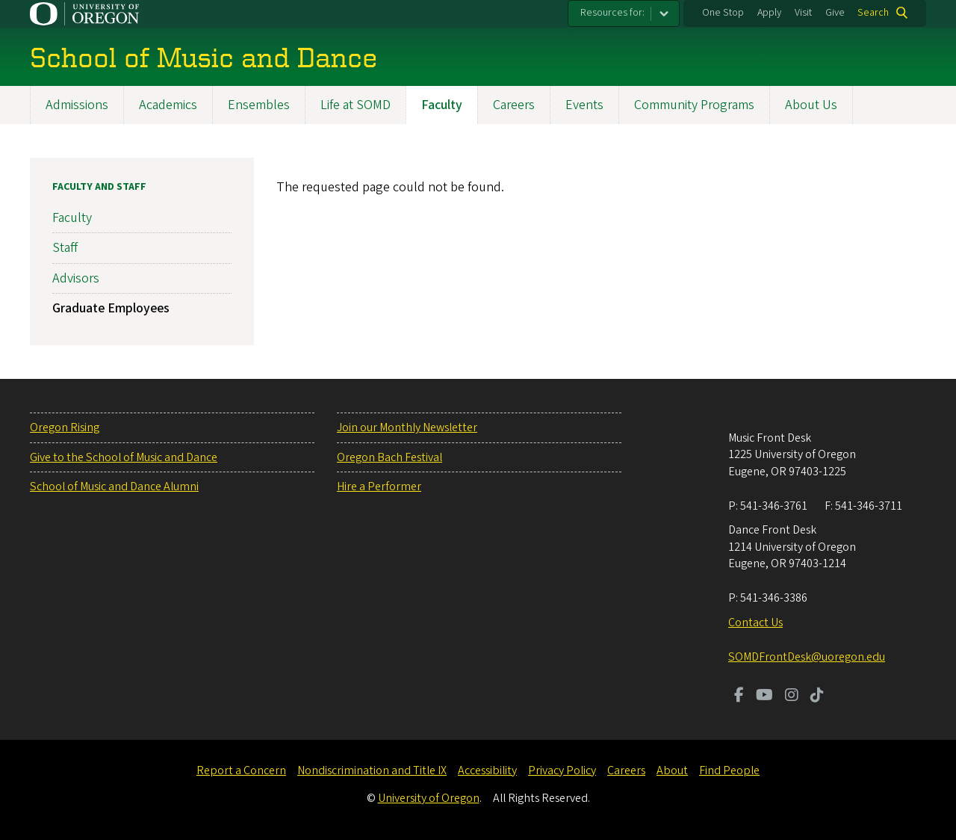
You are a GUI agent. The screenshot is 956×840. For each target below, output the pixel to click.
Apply (769, 12)
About (672, 770)
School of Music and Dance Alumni (114, 486)
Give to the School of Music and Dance (123, 457)
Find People (729, 770)
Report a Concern (241, 770)
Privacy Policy (562, 770)
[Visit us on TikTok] (817, 696)
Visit (803, 12)
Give (835, 12)
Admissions (77, 105)
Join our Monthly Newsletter (407, 427)
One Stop (723, 12)
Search (873, 12)
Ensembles (259, 105)
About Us (811, 105)
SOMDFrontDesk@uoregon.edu (806, 657)
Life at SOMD (355, 105)
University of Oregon (428, 798)
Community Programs (694, 105)
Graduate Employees (111, 308)
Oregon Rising (64, 427)
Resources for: (612, 12)
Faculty (441, 105)
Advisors (75, 278)
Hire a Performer (379, 486)
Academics (168, 105)
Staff (65, 248)
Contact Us (755, 622)
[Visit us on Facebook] (739, 696)
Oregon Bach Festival (389, 457)
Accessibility (487, 770)
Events (584, 105)
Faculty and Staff (99, 186)
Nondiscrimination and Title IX (372, 770)
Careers (514, 105)
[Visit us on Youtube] (764, 696)
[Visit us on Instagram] (791, 696)
